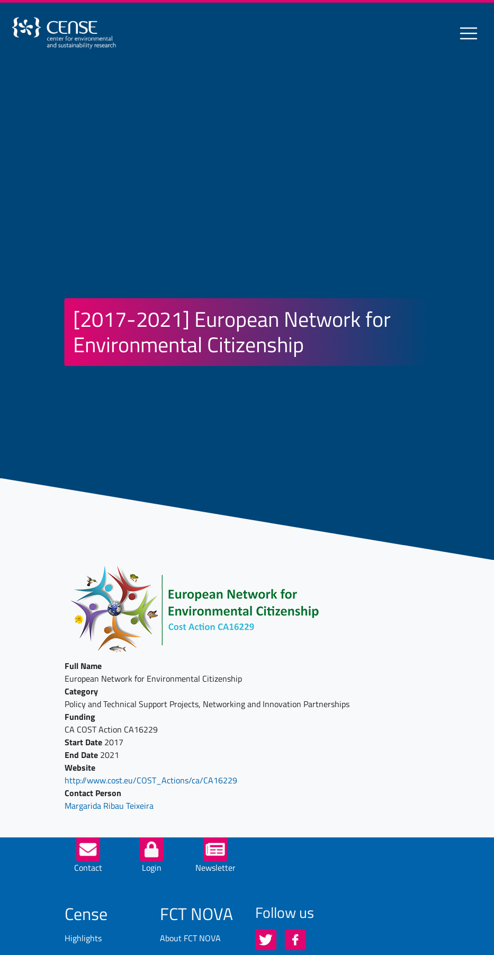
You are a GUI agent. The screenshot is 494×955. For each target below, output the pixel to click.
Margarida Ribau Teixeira (109, 805)
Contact (88, 867)
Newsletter (215, 867)
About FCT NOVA (190, 938)
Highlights (83, 938)
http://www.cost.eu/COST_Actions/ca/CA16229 (151, 780)
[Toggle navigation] (469, 33)
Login (151, 867)
